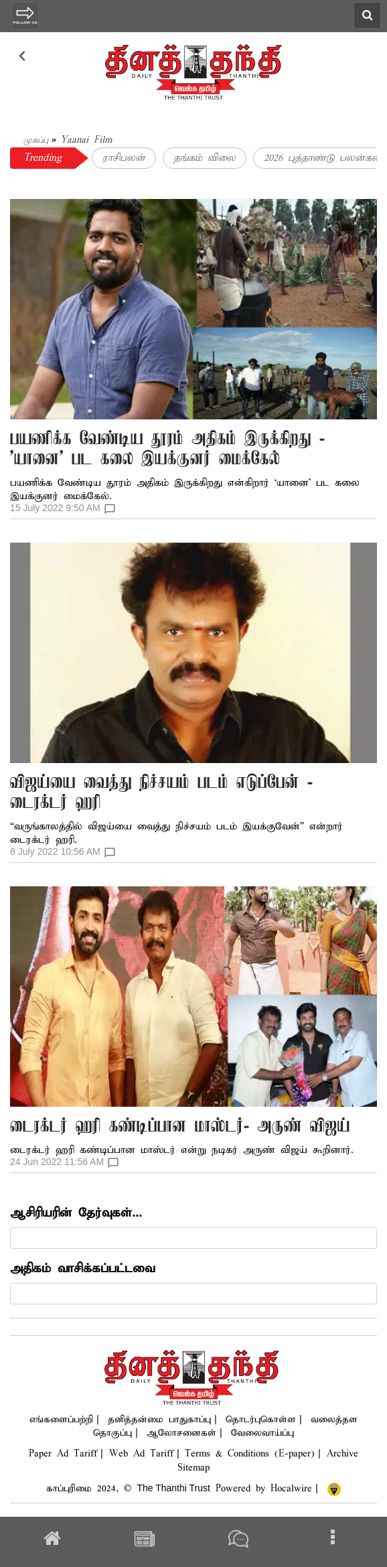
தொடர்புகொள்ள (261, 1420)
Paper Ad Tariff (63, 1454)
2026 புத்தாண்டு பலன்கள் (322, 158)
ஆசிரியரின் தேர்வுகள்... (76, 1213)
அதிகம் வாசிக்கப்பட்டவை (82, 1268)
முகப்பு (35, 140)
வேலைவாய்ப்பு (262, 1433)
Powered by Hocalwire (264, 1489)
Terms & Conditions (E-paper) (250, 1454)
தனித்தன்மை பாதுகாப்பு (159, 1420)
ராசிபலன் (123, 158)
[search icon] (367, 15)
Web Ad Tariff (141, 1454)
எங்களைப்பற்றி (61, 1420)
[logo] (193, 68)
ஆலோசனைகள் (181, 1433)
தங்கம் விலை (204, 158)
